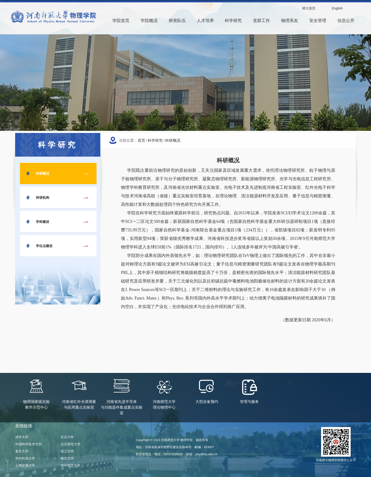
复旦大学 (21, 451)
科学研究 (233, 20)
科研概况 (172, 140)
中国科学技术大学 (28, 444)
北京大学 (67, 437)
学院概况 (149, 20)
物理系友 (289, 20)
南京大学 (67, 458)
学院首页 (120, 20)
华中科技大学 (25, 458)
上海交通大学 (25, 465)
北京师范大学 (70, 444)
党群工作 (261, 20)
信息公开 (345, 20)
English (337, 8)
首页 (141, 140)
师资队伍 (177, 20)
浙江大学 (67, 451)
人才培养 (205, 20)
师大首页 (308, 8)
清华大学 (21, 437)
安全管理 (317, 20)
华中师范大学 (70, 465)
